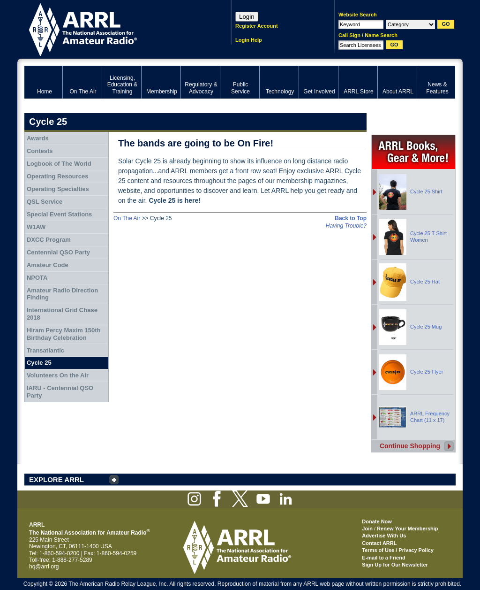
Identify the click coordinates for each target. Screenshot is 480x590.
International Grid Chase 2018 (62, 313)
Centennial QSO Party (58, 252)
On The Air (126, 218)
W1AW (36, 226)
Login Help (248, 40)
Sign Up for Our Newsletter (395, 564)
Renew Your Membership (407, 528)
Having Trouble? (346, 225)
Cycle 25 (39, 362)
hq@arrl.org (44, 566)
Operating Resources (58, 176)
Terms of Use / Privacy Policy (398, 550)
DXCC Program (49, 239)
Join (367, 528)
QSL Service (44, 201)
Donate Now (377, 521)
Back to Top (351, 218)
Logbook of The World (59, 163)
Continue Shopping (410, 446)
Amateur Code (47, 264)
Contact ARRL (379, 543)
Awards (38, 138)
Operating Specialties (58, 188)
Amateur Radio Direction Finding (62, 294)
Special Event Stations (59, 214)
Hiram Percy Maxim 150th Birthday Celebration (64, 334)
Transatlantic (45, 350)
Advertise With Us (384, 535)
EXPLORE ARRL (56, 479)
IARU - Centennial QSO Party (60, 391)
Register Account (256, 26)
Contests (40, 150)
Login (247, 16)
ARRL (115, 28)
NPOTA (37, 277)
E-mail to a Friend (383, 557)
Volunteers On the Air (58, 375)
